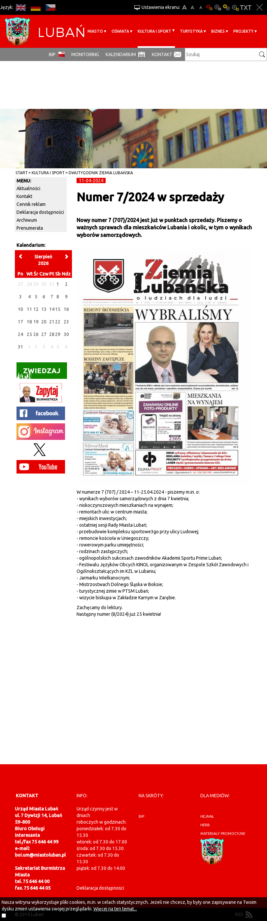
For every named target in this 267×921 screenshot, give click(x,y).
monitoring (85, 54)
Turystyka (191, 31)
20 (44, 321)
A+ (184, 7)
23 (66, 321)
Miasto (95, 31)
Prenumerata (30, 228)
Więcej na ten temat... (115, 908)
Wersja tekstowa (245, 7)
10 (20, 309)
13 (44, 309)
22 (57, 321)
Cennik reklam (31, 204)
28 (51, 334)
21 (51, 321)
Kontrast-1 (226, 7)
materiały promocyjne (222, 834)
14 (51, 309)
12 (36, 309)
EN (20, 7)
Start (22, 173)
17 (20, 321)
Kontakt (162, 54)
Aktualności (28, 188)
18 (29, 321)
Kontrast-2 (235, 7)
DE (35, 7)
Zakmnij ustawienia (259, 7)
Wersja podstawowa (209, 7)
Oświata (120, 31)
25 (29, 334)
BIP (52, 54)
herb (205, 825)
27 (44, 334)
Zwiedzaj (38, 373)
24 (20, 334)
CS (50, 7)
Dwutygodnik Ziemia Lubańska (101, 173)
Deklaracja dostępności (40, 212)
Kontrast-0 (218, 7)
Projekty (243, 31)
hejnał (207, 816)
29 (57, 334)
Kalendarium (121, 54)
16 (66, 309)
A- (201, 7)
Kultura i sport (154, 31)
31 (20, 346)
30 (66, 334)
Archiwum (27, 220)
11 (29, 309)
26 (36, 334)
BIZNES (218, 31)
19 (36, 321)
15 (57, 309)
